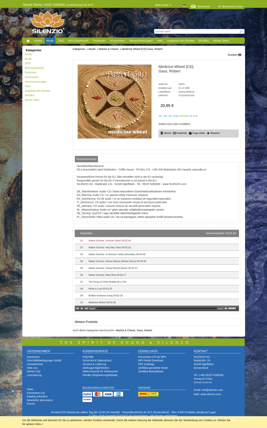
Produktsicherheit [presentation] (86, 159)
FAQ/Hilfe (88, 356)
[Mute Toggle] (226, 308)
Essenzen (99, 40)
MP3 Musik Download (150, 360)
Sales (30, 389)
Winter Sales (221, 40)
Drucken (233, 54)
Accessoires (117, 40)
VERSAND (144, 387)
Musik (50, 40)
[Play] (81, 308)
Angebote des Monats (180, 40)
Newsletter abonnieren (40, 400)
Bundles (204, 40)
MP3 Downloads (78, 40)
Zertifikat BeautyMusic (151, 371)
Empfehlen (182, 133)
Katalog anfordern (37, 396)
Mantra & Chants (125, 330)
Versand (184, 115)
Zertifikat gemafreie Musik (153, 367)
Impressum (33, 356)
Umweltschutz (35, 364)
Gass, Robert (144, 330)
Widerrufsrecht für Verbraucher (100, 371)
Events (31, 403)
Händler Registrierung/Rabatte (100, 375)
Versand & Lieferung (94, 364)
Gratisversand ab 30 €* (80, 4)
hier (233, 420)
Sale (160, 40)
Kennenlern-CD (36, 392)
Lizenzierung (34, 375)
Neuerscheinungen (141, 40)
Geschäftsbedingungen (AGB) (44, 360)
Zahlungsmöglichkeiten (96, 367)
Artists (38, 40)
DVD (61, 40)
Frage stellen (198, 133)
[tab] (86, 159)
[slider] (156, 308)
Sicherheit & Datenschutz (97, 360)
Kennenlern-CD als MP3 (152, 356)
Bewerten (215, 133)
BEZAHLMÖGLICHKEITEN (98, 387)
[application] (157, 270)
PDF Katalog (145, 364)
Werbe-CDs (33, 371)
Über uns (32, 367)
